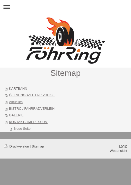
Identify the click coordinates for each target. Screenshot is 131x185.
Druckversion (17, 146)
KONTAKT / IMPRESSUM (28, 122)
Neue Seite (22, 129)
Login (123, 146)
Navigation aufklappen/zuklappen (65, 6)
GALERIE (16, 115)
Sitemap (38, 146)
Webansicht (118, 151)
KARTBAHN (18, 88)
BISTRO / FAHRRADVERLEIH (32, 108)
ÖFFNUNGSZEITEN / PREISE (32, 95)
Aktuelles (16, 102)
